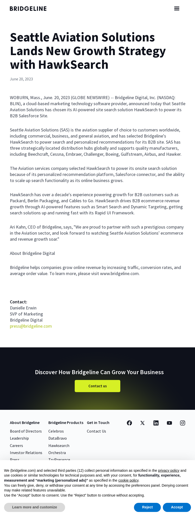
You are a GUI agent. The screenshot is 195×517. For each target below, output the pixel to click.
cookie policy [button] (128, 480)
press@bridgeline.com (31, 326)
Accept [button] (177, 507)
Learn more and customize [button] (34, 507)
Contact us (97, 386)
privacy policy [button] (168, 470)
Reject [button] (147, 507)
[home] (32, 8)
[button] (176, 8)
